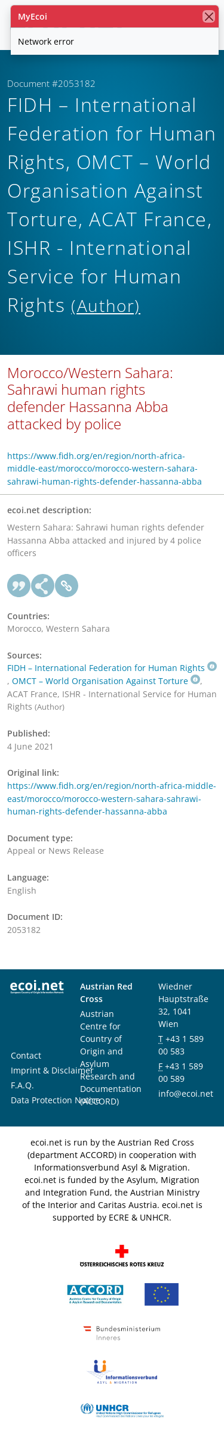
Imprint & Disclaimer (52, 1070)
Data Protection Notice (55, 1100)
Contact (26, 1055)
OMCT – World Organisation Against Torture (106, 680)
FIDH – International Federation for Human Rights (112, 667)
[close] (208, 16)
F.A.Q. (22, 1085)
